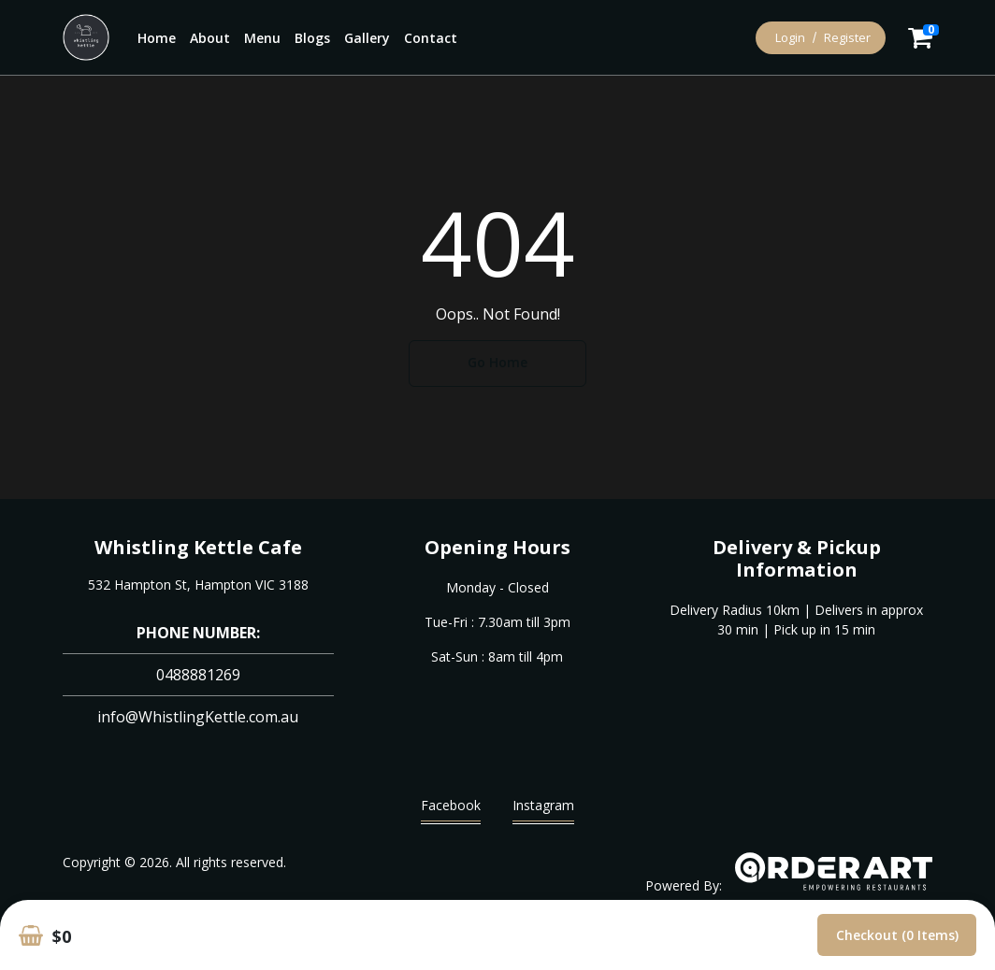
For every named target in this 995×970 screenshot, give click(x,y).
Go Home (497, 362)
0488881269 (198, 674)
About (210, 38)
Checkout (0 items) (897, 935)
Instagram (543, 809)
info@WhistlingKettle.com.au (197, 716)
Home (156, 38)
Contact (430, 38)
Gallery (367, 38)
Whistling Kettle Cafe (198, 547)
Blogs (312, 38)
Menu (262, 38)
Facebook (451, 809)
